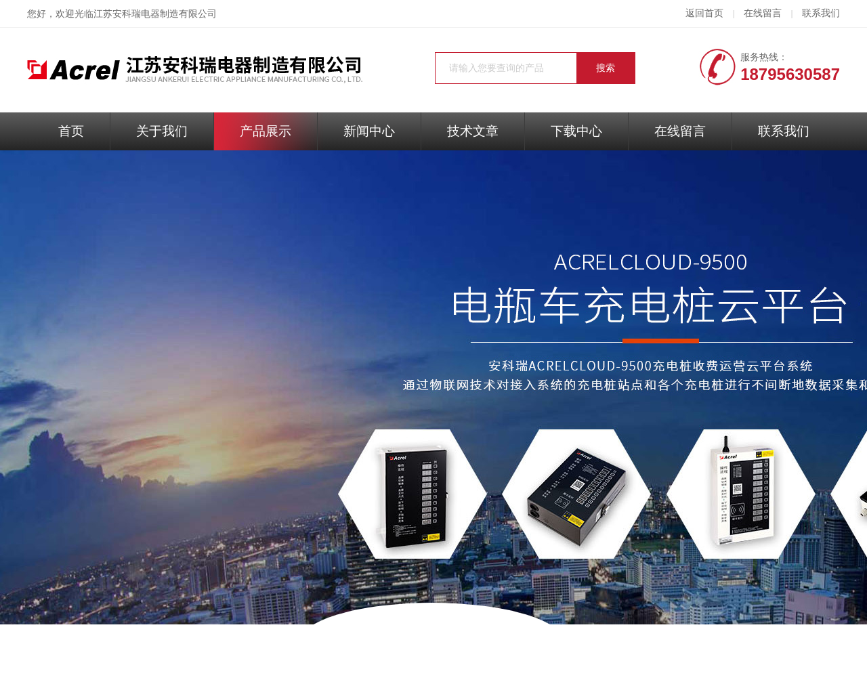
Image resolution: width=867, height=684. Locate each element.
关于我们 (162, 131)
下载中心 (576, 131)
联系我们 (821, 13)
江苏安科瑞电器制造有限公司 (155, 14)
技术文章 (473, 131)
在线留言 (763, 13)
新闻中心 (369, 131)
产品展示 (265, 131)
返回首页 (704, 13)
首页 (71, 131)
